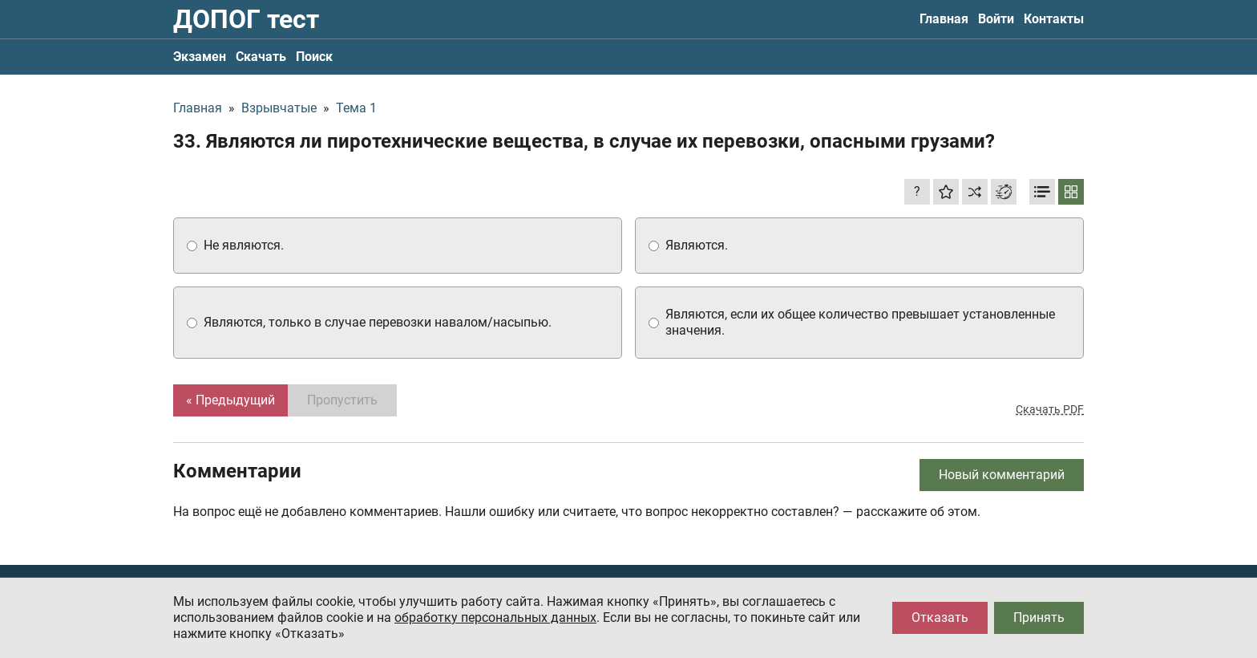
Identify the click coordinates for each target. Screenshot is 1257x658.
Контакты (1054, 18)
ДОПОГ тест (246, 19)
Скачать (261, 56)
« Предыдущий (230, 400)
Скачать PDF (1050, 409)
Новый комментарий (1002, 474)
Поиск (314, 56)
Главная (944, 18)
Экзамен (199, 56)
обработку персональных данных (495, 617)
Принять (1039, 617)
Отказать (939, 617)
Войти (996, 18)
